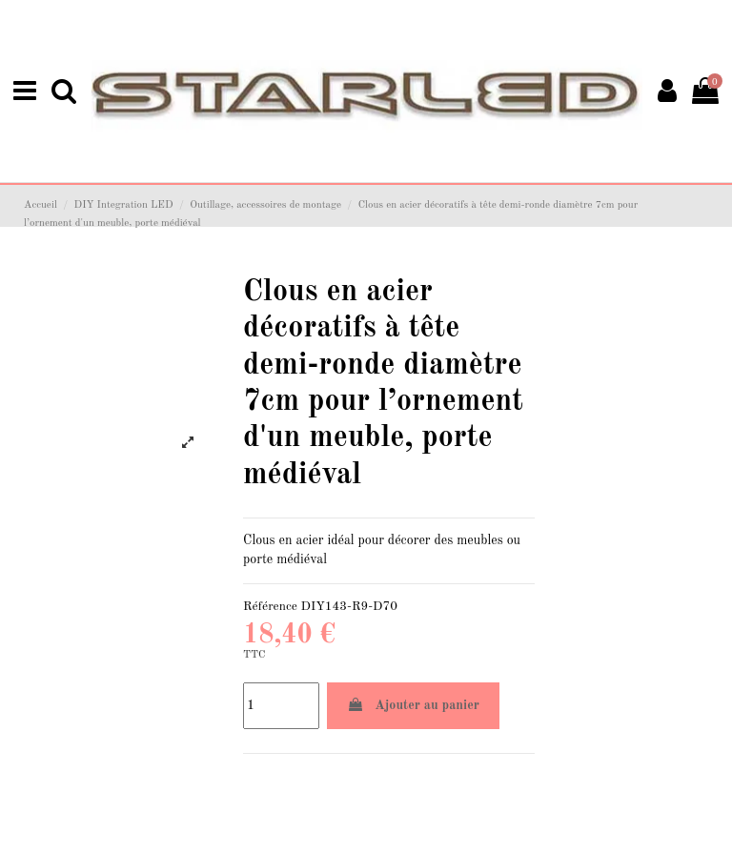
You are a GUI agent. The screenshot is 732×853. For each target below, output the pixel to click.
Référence (270, 605)
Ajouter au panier (413, 703)
